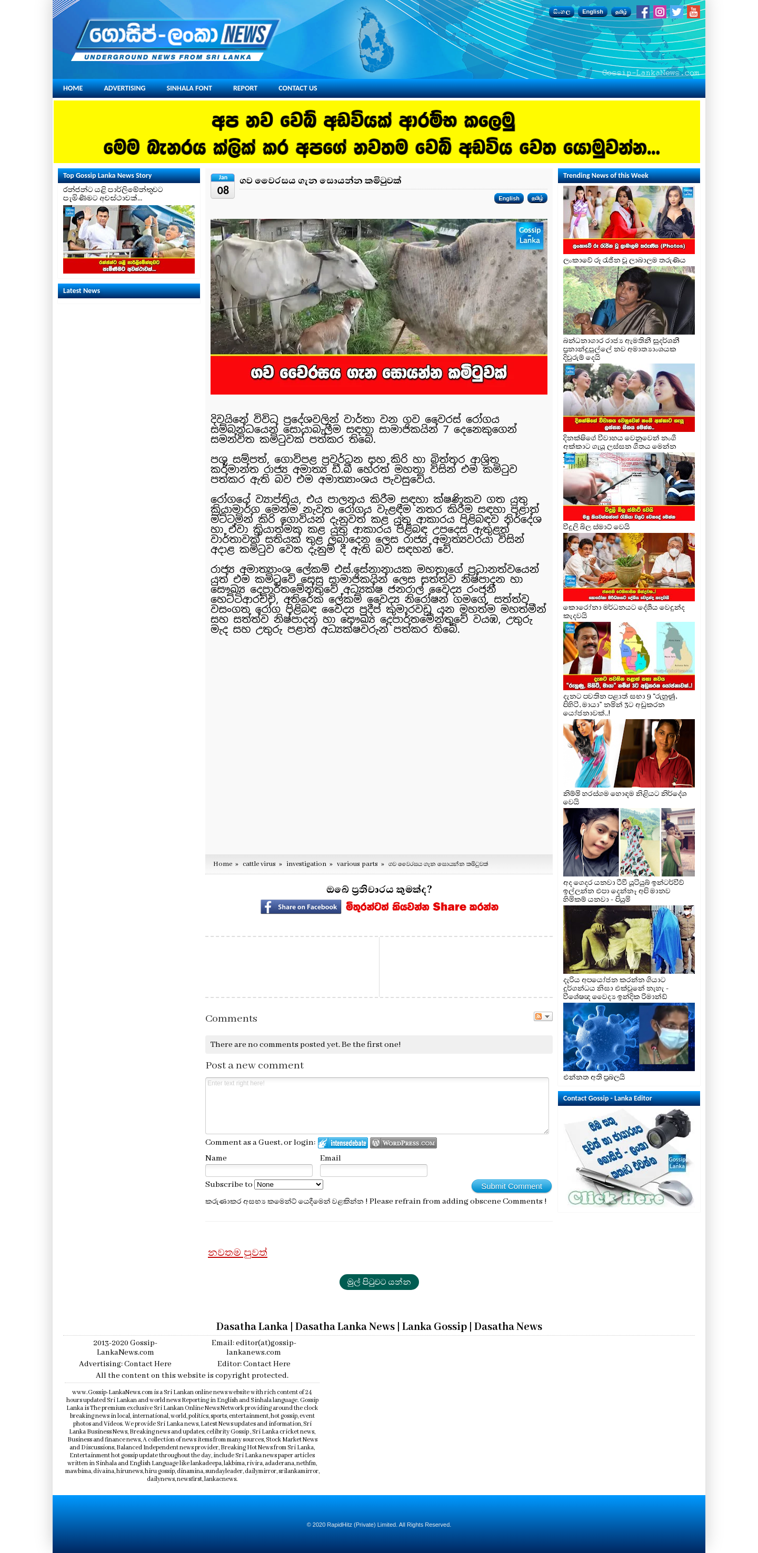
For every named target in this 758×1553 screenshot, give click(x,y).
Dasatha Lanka (252, 1327)
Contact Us (297, 88)
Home (73, 88)
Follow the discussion (543, 1016)
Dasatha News (508, 1327)
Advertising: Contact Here (125, 1364)
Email (330, 1158)
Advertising (124, 88)
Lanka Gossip (434, 1327)
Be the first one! (371, 1045)
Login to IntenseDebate (343, 1142)
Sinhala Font (189, 88)
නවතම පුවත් (237, 1252)
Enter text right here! (377, 1105)
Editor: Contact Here (254, 1364)
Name (216, 1158)
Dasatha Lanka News (345, 1327)
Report (245, 88)
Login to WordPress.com (403, 1142)
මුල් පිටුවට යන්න (379, 1282)
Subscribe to (264, 1184)
